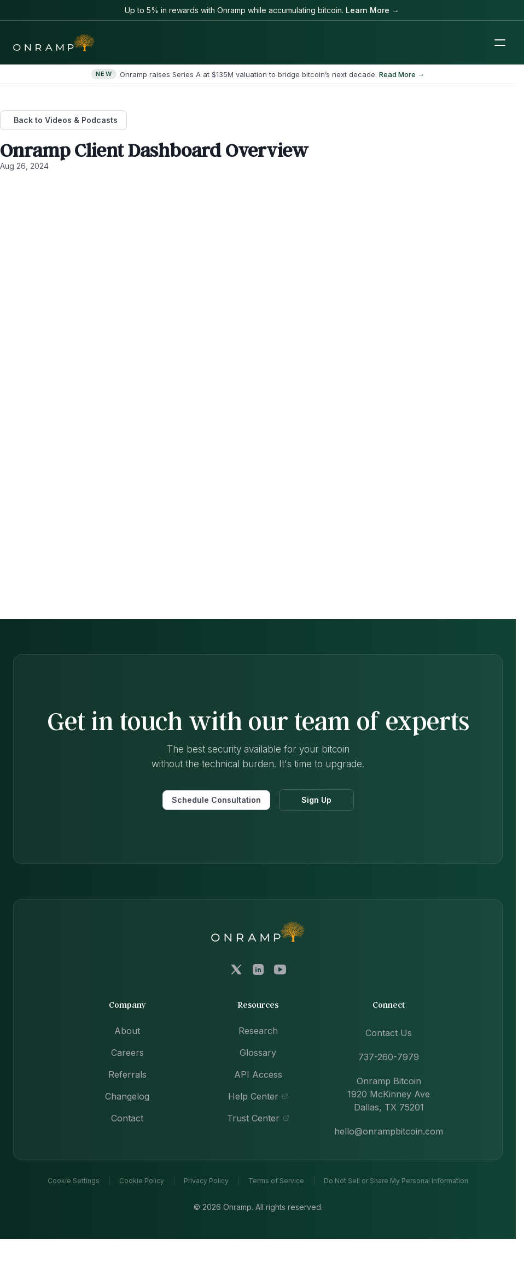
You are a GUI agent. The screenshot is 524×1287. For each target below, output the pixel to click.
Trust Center (258, 1118)
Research (258, 1030)
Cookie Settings (74, 1181)
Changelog (127, 1096)
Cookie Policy (141, 1181)
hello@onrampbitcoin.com (388, 1131)
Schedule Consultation (216, 799)
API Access (258, 1074)
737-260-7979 (388, 1056)
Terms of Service (276, 1181)
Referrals (127, 1074)
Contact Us (388, 1032)
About (127, 1030)
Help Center (258, 1096)
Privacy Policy (206, 1181)
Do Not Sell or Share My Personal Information (396, 1181)
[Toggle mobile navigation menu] (500, 43)
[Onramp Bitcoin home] (258, 931)
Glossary (258, 1052)
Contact (127, 1118)
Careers (127, 1052)
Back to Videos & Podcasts (66, 120)
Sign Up (316, 799)
